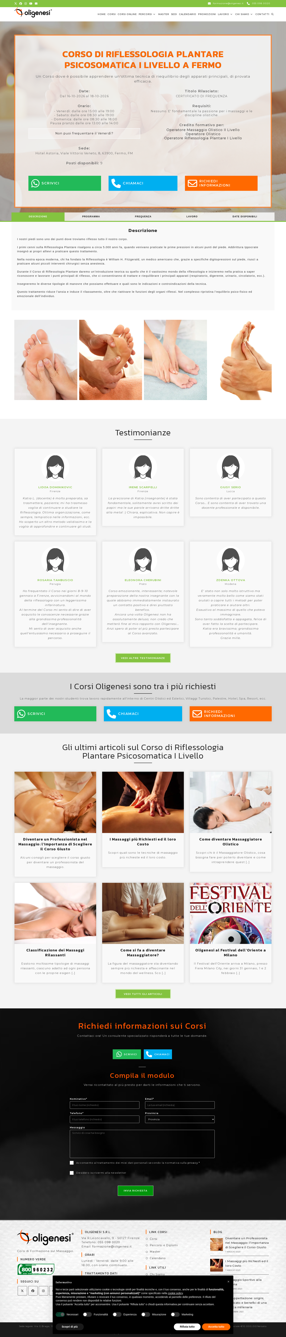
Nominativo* (78, 1098)
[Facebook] (33, 1290)
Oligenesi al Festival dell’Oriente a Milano (230, 952)
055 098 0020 (109, 1242)
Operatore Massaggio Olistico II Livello (203, 130)
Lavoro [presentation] (192, 216)
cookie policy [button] (175, 1293)
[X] (22, 1290)
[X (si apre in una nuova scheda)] (16, 3)
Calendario (158, 1258)
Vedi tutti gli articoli (143, 993)
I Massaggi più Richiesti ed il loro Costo (143, 841)
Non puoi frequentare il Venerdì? (84, 133)
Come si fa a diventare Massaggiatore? (142, 952)
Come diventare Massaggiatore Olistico (230, 841)
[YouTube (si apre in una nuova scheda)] (31, 3)
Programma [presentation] (91, 216)
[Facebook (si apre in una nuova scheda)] (20, 3)
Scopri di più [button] (70, 1326)
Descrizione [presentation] (38, 216)
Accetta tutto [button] (216, 1326)
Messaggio (77, 1127)
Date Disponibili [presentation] (245, 216)
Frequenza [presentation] (143, 216)
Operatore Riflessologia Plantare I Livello (203, 138)
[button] (228, 1282)
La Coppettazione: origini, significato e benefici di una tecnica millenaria (246, 1302)
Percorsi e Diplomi (164, 1245)
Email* (149, 1098)
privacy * (194, 1162)
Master (155, 1251)
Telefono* (77, 1113)
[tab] (38, 216)
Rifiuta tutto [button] (187, 1326)
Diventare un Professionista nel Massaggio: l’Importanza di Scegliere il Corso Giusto (55, 844)
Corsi (153, 1239)
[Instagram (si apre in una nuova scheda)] (25, 3)
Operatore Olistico (203, 134)
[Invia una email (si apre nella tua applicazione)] (36, 3)
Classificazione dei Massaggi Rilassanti (55, 952)
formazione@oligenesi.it (112, 1246)
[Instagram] (43, 1290)
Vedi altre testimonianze (143, 657)
